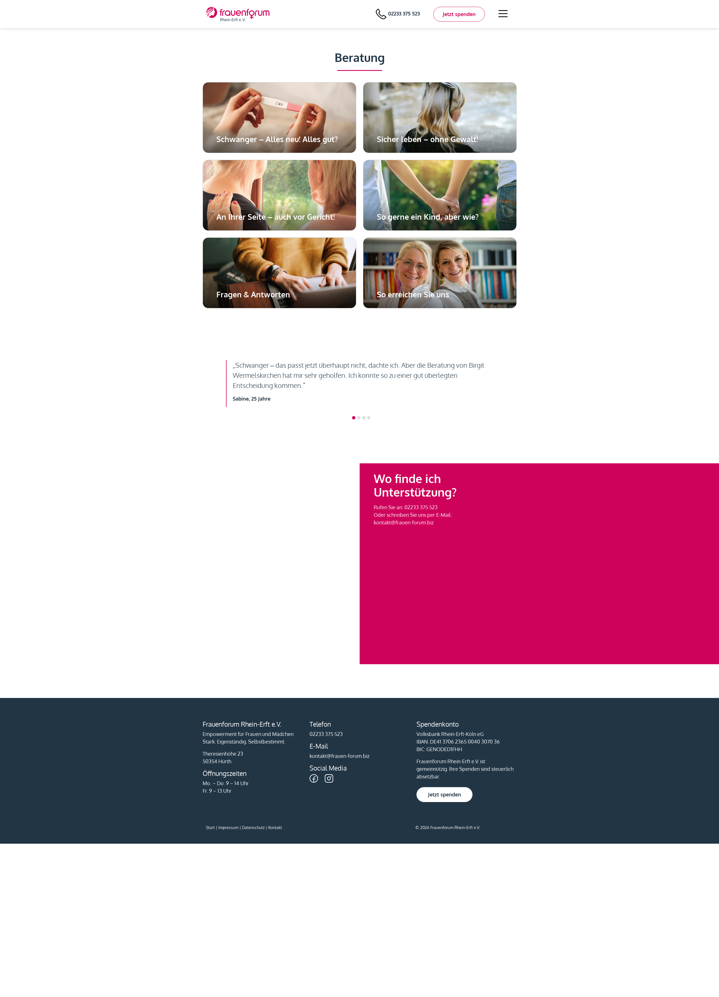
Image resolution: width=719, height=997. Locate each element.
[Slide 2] (364, 417)
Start (210, 827)
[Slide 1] (358, 417)
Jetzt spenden (459, 14)
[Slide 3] (369, 417)
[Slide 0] (353, 417)
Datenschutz (253, 827)
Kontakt (275, 827)
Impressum (228, 827)
